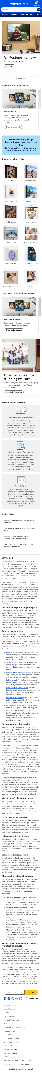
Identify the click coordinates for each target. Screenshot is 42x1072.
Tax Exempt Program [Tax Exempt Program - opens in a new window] (11, 1039)
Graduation (24, 14)
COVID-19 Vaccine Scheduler (14, 1027)
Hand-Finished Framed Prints (17, 688)
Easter (32, 14)
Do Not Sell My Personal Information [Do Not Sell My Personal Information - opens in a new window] (17, 1061)
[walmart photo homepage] (19, 4)
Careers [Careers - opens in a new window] (6, 1013)
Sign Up (31, 992)
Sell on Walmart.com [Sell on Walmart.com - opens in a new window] (11, 1020)
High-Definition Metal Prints (16, 672)
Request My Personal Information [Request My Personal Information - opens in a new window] (16, 1064)
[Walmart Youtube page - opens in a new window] (16, 998)
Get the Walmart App (11, 1042)
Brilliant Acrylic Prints (14, 680)
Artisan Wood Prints (13, 705)
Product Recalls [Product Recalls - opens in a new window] (9, 1031)
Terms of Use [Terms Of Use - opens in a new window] (8, 1046)
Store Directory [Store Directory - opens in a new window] (9, 1009)
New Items (14, 14)
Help (5, 1024)
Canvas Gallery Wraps (14, 698)
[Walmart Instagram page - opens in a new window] (20, 998)
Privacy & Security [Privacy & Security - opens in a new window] (10, 1050)
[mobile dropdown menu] (4, 4)
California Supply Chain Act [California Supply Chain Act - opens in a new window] (14, 1057)
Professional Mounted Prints (17, 713)
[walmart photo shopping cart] (36, 4)
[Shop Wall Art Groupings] (19, 110)
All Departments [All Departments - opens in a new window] (10, 1005)
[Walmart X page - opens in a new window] (9, 998)
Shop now (9, 66)
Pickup (39, 14)
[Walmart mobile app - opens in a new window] (31, 998)
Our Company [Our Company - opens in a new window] (9, 1016)
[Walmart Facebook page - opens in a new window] (5, 998)
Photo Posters (11, 652)
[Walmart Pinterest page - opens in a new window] (12, 998)
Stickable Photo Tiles (14, 662)
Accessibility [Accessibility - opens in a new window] (8, 1035)
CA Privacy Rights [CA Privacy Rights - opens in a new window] (10, 1053)
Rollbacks (5, 14)
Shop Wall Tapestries (13, 392)
